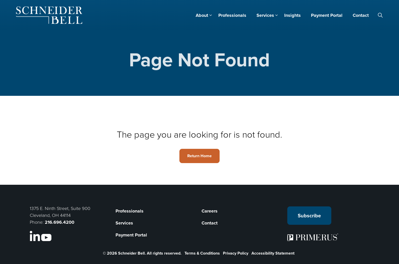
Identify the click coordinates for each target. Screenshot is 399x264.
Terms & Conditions (202, 253)
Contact (361, 15)
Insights (292, 15)
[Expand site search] (380, 15)
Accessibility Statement (272, 253)
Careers (210, 211)
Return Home (199, 156)
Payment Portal (327, 15)
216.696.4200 (59, 222)
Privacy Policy (235, 253)
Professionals (232, 15)
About (202, 15)
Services (265, 15)
